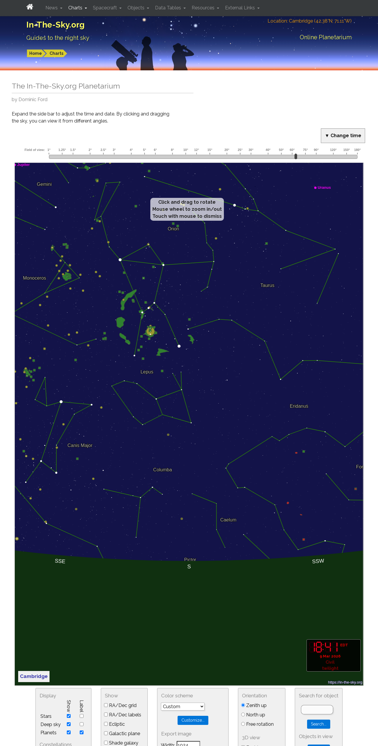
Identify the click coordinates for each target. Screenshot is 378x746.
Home (35, 53)
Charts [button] (76, 8)
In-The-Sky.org (55, 25)
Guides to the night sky (57, 37)
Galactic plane (122, 733)
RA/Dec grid (120, 705)
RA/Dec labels (122, 715)
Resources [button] (204, 8)
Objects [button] (136, 8)
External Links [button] (240, 8)
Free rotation (257, 724)
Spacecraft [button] (105, 8)
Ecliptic (114, 724)
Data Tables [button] (168, 8)
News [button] (52, 8)
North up (253, 715)
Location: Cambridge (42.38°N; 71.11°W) (310, 21)
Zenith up (254, 705)
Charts (56, 53)
